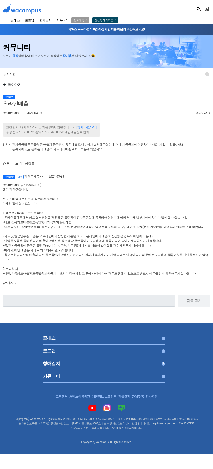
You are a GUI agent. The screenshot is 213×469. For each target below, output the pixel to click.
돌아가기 (12, 84)
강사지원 (152, 396)
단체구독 (138, 396)
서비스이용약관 (79, 396)
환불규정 (124, 396)
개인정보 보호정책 (104, 396)
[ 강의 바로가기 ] (86, 127)
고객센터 (61, 396)
